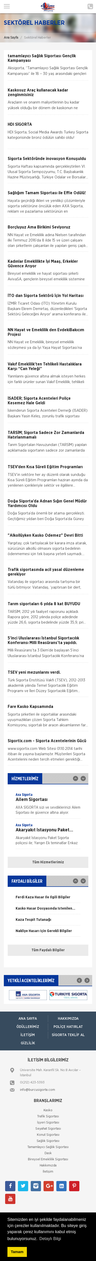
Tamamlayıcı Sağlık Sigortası (48, 1147)
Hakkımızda (68, 1019)
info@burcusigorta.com (37, 1090)
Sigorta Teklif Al (68, 1035)
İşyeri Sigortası (48, 1122)
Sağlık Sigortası (48, 1141)
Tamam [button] (17, 1252)
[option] (48, 805)
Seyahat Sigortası (48, 1128)
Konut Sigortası (48, 1135)
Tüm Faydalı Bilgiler (48, 950)
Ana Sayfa (11, 37)
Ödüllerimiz (27, 1027)
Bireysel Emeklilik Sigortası (48, 1159)
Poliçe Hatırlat (68, 1027)
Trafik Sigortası (48, 1116)
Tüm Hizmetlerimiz (48, 862)
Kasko (48, 1110)
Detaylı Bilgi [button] (50, 1238)
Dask (48, 1153)
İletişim (27, 1035)
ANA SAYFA (27, 1019)
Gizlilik (28, 1043)
